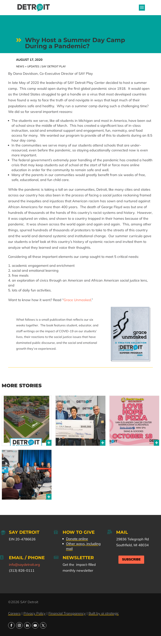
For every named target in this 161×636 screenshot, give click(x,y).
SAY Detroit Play (53, 66)
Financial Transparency (67, 613)
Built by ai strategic (104, 613)
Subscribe (131, 559)
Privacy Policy (34, 613)
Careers (14, 613)
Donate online (77, 539)
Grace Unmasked (77, 300)
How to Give (79, 532)
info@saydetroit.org (24, 564)
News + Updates (27, 66)
